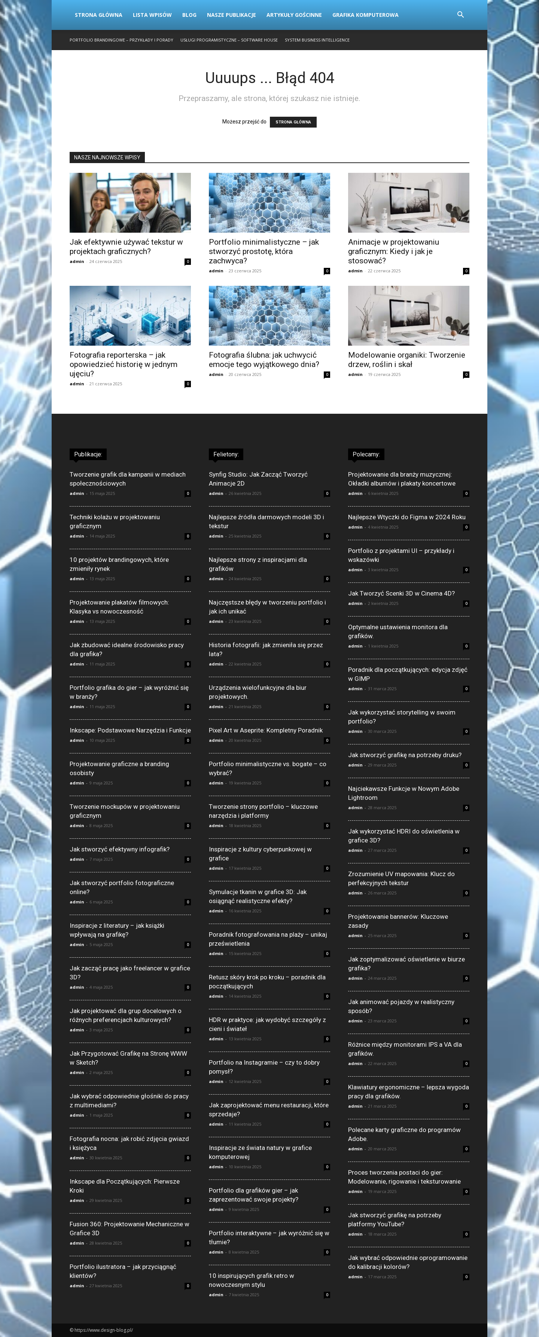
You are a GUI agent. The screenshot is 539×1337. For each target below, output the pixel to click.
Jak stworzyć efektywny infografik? (120, 849)
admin (77, 261)
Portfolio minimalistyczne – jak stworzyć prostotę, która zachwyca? (264, 251)
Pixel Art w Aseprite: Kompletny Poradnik (266, 730)
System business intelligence (317, 40)
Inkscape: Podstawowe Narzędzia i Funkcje (130, 730)
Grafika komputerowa (365, 14)
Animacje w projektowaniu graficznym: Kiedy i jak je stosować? (393, 251)
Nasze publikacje (231, 14)
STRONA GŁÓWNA (293, 122)
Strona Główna (98, 14)
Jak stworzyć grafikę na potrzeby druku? (405, 755)
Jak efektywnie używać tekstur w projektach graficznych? (126, 247)
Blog (189, 14)
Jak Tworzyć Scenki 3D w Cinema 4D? (401, 593)
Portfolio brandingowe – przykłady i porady (121, 40)
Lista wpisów (152, 14)
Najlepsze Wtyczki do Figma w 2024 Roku (407, 517)
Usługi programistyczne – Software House (229, 40)
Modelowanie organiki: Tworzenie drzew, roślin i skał (406, 360)
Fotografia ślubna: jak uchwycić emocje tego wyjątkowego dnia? (264, 360)
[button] (460, 15)
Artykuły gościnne (294, 14)
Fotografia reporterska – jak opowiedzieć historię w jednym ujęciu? (123, 364)
